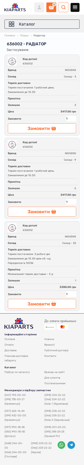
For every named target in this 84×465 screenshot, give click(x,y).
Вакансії (49, 344)
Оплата (9, 344)
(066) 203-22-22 (41, 447)
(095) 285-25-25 (54, 431)
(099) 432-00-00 (15, 415)
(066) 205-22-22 (54, 415)
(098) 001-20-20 (55, 427)
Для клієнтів (52, 377)
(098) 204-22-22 (54, 395)
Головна (9, 35)
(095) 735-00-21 (14, 399)
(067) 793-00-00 (15, 395)
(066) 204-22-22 (54, 399)
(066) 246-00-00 (15, 452)
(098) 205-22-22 (54, 410)
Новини (49, 339)
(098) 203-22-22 (41, 443)
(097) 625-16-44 (14, 410)
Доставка (10, 350)
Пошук (24, 35)
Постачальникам (54, 383)
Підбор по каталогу (17, 372)
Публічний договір (56, 350)
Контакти (50, 356)
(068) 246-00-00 (13, 445)
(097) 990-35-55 (14, 427)
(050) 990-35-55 (14, 431)
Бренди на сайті (54, 372)
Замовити (14, 118)
